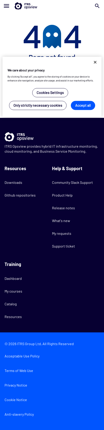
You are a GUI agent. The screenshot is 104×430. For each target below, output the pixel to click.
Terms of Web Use (19, 370)
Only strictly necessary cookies (37, 105)
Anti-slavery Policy (19, 414)
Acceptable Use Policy (22, 356)
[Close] (95, 62)
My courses (13, 291)
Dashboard (13, 278)
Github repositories (20, 195)
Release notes (63, 208)
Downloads (13, 182)
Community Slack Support (72, 182)
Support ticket (63, 246)
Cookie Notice (16, 399)
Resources (13, 316)
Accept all (83, 105)
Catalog (11, 304)
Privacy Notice (16, 385)
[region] (51, 87)
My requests (61, 233)
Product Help (62, 195)
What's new (61, 220)
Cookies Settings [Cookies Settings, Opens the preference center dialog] (50, 93)
